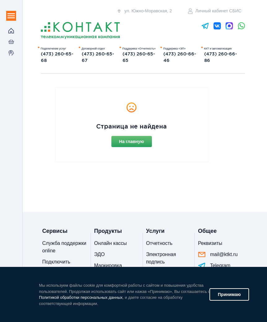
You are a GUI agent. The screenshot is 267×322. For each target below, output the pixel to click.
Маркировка (108, 265)
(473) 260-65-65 (139, 57)
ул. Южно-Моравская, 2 (144, 11)
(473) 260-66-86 (220, 57)
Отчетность (159, 243)
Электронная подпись (161, 258)
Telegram (214, 266)
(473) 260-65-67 (98, 57)
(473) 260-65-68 (57, 57)
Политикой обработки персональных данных (81, 297)
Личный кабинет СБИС (215, 11)
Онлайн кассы (110, 243)
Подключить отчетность (56, 265)
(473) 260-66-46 (179, 57)
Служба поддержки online (64, 247)
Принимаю (229, 294)
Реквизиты (210, 243)
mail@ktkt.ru (218, 254)
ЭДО (99, 254)
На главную (131, 141)
